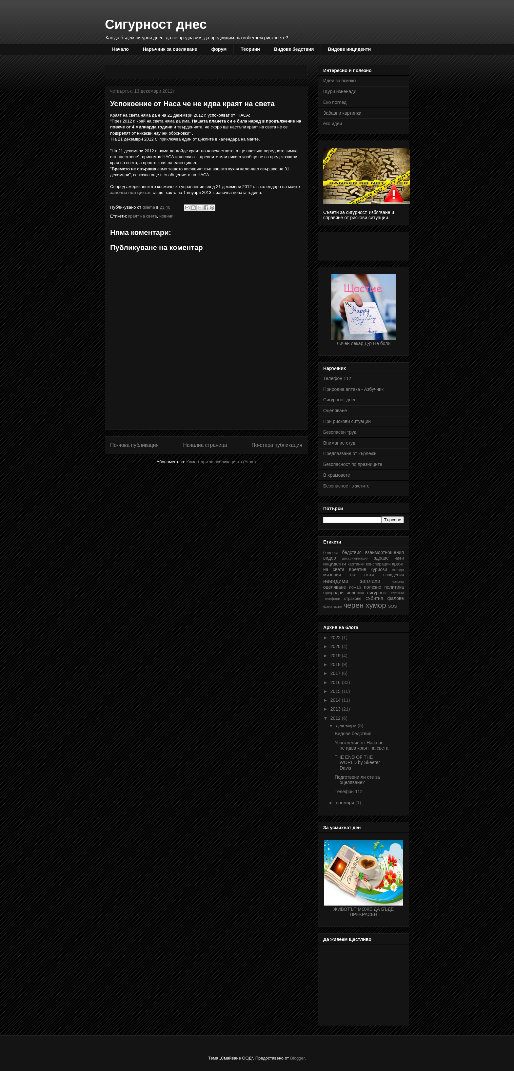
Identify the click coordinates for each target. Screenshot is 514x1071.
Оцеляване (335, 410)
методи (398, 570)
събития (374, 598)
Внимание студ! (340, 443)
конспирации (378, 564)
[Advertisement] (229, 69)
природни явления (343, 592)
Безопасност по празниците (352, 464)
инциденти (334, 563)
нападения (393, 575)
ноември (345, 802)
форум (219, 49)
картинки (356, 564)
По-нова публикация (134, 445)
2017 (336, 673)
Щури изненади (339, 91)
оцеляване (334, 587)
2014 (336, 700)
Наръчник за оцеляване (170, 49)
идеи (399, 558)
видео (329, 558)
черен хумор (365, 605)
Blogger (297, 1058)
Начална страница (205, 445)
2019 (336, 655)
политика (394, 587)
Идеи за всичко (339, 80)
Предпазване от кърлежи (350, 453)
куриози (379, 569)
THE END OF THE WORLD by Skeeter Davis (357, 763)
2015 (336, 691)
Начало (120, 49)
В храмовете (336, 475)
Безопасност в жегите (346, 485)
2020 (336, 646)
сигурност (377, 592)
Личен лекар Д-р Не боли (363, 340)
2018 (336, 664)
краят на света (142, 216)
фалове (395, 598)
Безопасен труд (339, 432)
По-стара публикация (276, 445)
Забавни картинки (342, 113)
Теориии (250, 49)
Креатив (357, 569)
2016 (336, 682)
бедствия (352, 552)
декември (347, 725)
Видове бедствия (294, 49)
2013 (336, 709)
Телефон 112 (337, 378)
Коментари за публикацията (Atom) (221, 461)
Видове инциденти (349, 49)
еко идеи (332, 123)
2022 (336, 637)
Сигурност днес (156, 24)
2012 (336, 718)
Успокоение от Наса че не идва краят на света (361, 745)
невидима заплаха (351, 581)
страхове (353, 598)
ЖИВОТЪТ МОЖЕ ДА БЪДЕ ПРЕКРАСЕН (363, 909)
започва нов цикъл (130, 192)
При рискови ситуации (347, 421)
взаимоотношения (384, 552)
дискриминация (355, 558)
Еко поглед (334, 102)
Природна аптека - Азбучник (353, 389)
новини (166, 216)
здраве (381, 558)
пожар (355, 587)
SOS (392, 606)
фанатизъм (333, 606)
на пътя (362, 574)
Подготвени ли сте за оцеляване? (357, 780)
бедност (331, 552)
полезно (372, 587)
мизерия (332, 574)
